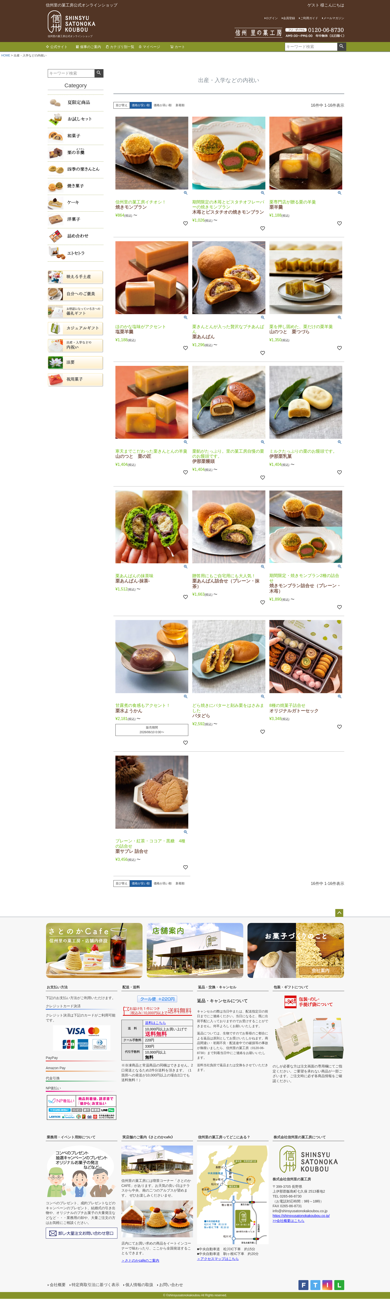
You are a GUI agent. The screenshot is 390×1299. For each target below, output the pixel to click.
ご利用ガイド (309, 18)
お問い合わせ (171, 1285)
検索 (341, 47)
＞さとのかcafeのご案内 (140, 1260)
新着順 (180, 105)
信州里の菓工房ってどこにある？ (224, 1137)
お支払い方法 (57, 987)
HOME (5, 55)
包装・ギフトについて (291, 987)
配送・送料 (131, 987)
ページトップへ (339, 913)
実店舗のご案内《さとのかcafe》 (148, 1137)
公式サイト (57, 47)
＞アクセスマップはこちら (218, 1259)
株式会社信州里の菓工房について (300, 1137)
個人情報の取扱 (139, 1285)
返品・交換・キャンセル (217, 987)
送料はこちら (155, 1023)
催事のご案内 (88, 47)
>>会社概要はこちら (288, 1221)
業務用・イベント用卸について (71, 1137)
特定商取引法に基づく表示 (95, 1285)
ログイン (272, 18)
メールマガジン (333, 18)
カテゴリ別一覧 (119, 47)
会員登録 (289, 18)
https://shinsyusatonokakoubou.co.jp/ (301, 1216)
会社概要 (58, 1285)
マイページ (149, 47)
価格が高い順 (163, 105)
